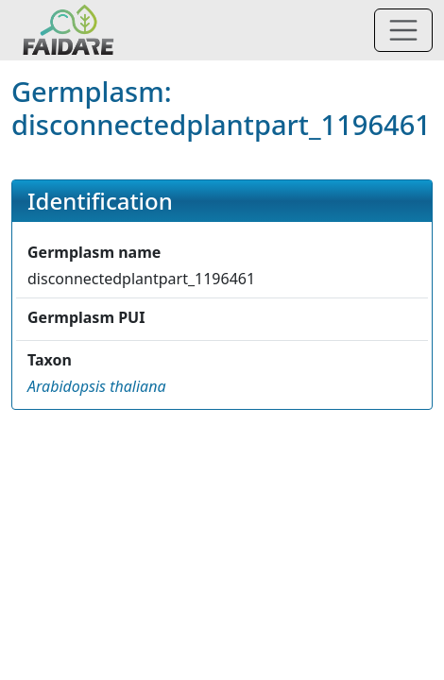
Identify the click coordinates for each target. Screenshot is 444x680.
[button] (96, 386)
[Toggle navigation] (403, 30)
